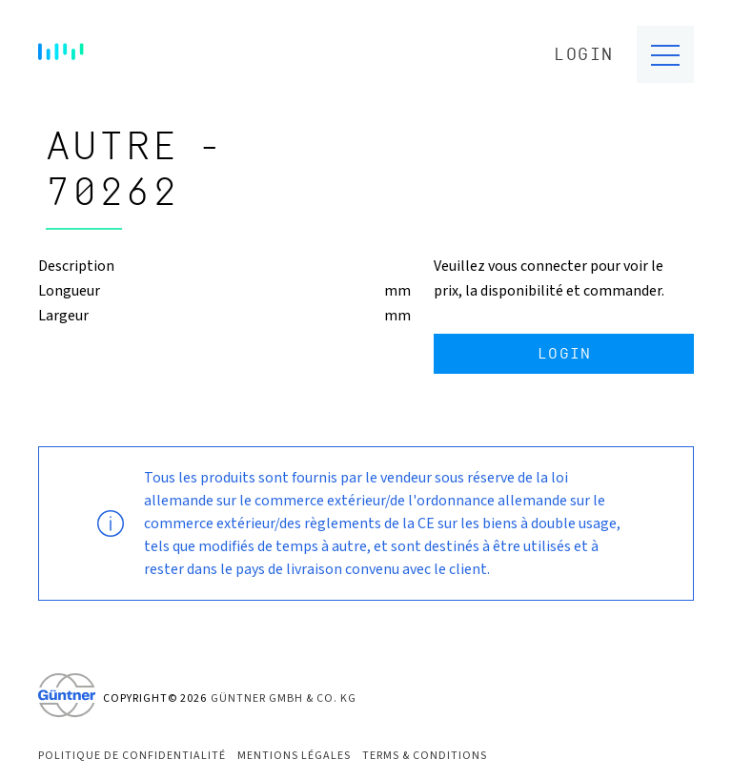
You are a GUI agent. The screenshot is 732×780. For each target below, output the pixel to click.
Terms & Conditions (424, 756)
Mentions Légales (294, 756)
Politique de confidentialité (132, 756)
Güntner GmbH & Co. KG (283, 698)
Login (584, 55)
